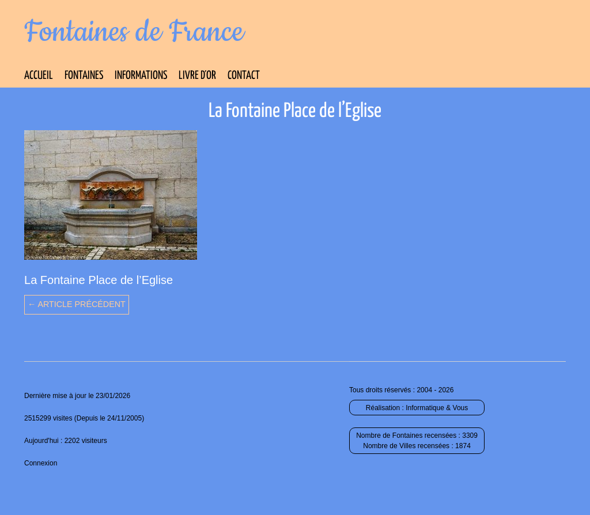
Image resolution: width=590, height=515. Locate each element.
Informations (141, 75)
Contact (244, 75)
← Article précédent (77, 304)
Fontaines (84, 75)
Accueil (38, 75)
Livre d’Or (197, 75)
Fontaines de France (134, 32)
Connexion (40, 463)
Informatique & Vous (437, 408)
